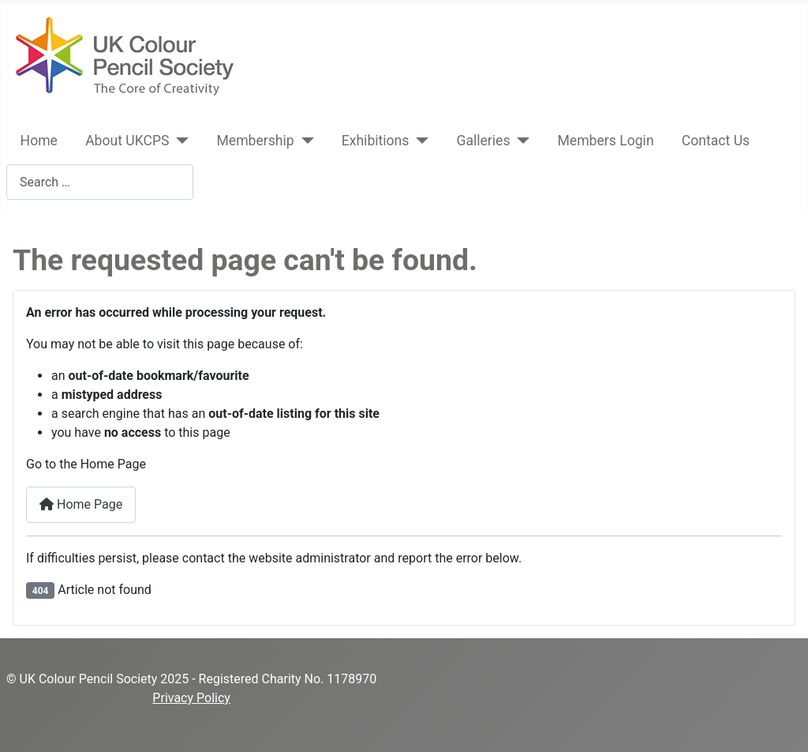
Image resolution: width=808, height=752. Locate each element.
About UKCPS (127, 141)
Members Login (605, 141)
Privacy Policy (191, 697)
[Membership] (304, 140)
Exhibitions (376, 141)
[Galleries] (520, 140)
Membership (255, 141)
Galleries (483, 141)
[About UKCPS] (179, 140)
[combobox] (99, 182)
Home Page (80, 504)
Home (39, 141)
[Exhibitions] (418, 140)
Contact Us (716, 141)
